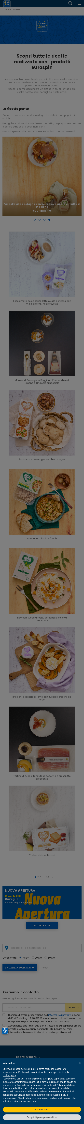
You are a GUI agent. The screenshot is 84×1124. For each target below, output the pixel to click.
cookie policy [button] (9, 1075)
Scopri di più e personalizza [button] (42, 1117)
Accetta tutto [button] (42, 1109)
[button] (79, 1063)
